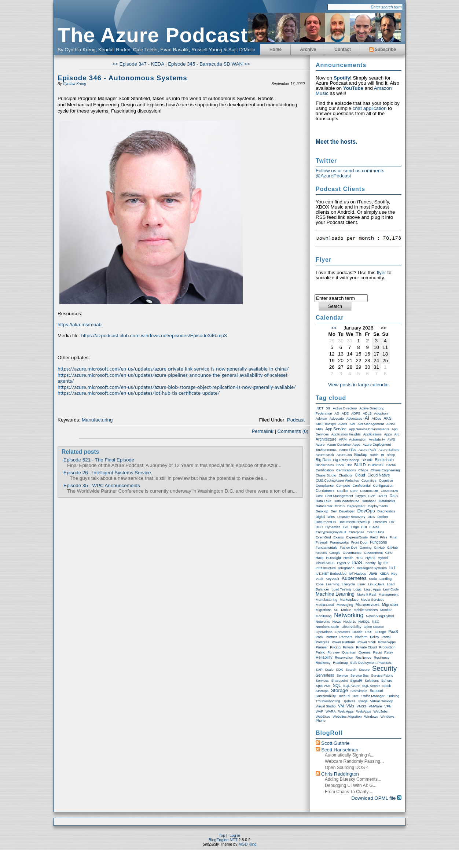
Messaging (345, 605)
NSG (375, 621)
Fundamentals (326, 547)
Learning (332, 584)
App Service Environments (369, 429)
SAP (319, 669)
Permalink (262, 431)
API (352, 424)
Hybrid (370, 558)
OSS (368, 632)
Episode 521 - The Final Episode (98, 460)
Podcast (296, 420)
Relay (388, 652)
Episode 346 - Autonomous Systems (122, 78)
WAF (319, 711)
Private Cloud (366, 647)
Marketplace (349, 599)
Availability (377, 439)
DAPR (382, 496)
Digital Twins (325, 517)
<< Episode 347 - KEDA (138, 64)
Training (393, 696)
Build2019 (375, 465)
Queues (365, 652)
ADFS (355, 413)
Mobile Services (366, 610)
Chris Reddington (340, 774)
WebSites (323, 716)
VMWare (375, 706)
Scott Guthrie (335, 743)
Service (342, 675)
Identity (370, 563)
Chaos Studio (326, 475)
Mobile (346, 610)
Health (348, 558)
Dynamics (332, 527)
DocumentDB (326, 522)
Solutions (372, 680)
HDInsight (333, 558)
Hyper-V (343, 563)
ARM (343, 439)
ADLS (367, 413)
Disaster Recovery (351, 517)
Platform (361, 637)
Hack (319, 558)
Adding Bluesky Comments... (353, 779)
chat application (370, 108)
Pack (319, 637)
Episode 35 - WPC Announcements (101, 485)
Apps (388, 434)
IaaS (357, 562)
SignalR (356, 680)
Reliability (324, 657)
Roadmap (340, 663)
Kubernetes (354, 578)
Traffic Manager (373, 696)
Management (389, 594)
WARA (331, 711)
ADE (345, 413)
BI (382, 455)
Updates (348, 701)
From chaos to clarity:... (349, 791)
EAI (345, 527)
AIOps (376, 418)
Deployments (378, 506)
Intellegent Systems (371, 568)
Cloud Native (378, 475)
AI (367, 418)
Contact (342, 49)
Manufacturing (97, 420)
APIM (390, 424)
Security (384, 668)
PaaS (393, 631)
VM (341, 706)
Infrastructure (326, 568)
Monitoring (324, 616)
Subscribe (382, 49)
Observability (351, 627)
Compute (343, 485)
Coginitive (369, 480)
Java (373, 573)
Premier (322, 647)
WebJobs (380, 711)
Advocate (337, 418)
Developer (347, 511)
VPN (387, 706)
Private (348, 647)
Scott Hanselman (340, 750)
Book (340, 465)
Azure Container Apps (343, 444)
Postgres (322, 642)
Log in (235, 835)
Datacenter (324, 506)
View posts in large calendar (358, 384)
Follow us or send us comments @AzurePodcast (350, 173)
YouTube (353, 88)
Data (394, 495)
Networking (348, 615)
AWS (391, 439)
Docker (382, 517)
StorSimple (358, 691)
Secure (364, 669)
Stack (386, 686)
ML (336, 610)
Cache (391, 465)
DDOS (340, 506)
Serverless (325, 675)
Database (369, 501)
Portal (386, 637)
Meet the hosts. (336, 142)
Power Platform (343, 642)
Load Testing (341, 589)
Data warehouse (346, 501)
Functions (378, 542)
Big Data (323, 459)
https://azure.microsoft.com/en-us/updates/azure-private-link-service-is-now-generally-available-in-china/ (173, 368)
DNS (371, 517)
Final (393, 537)
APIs (319, 429)
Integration (346, 568)
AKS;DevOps (326, 424)
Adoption (381, 413)
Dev (334, 511)
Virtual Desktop (381, 701)
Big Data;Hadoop (346, 460)
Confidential (362, 485)
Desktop (322, 511)
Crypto (361, 496)
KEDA (384, 573)
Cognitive (386, 480)
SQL (337, 685)
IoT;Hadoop (358, 573)
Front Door (359, 542)
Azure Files (347, 450)
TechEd (344, 696)
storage (339, 690)
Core (353, 491)
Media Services (372, 599)
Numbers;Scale (327, 627)
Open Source (374, 627)
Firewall (321, 542)
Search (350, 669)
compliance (325, 485)
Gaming (366, 547)
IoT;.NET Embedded (331, 573)
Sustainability (326, 696)
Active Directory (345, 408)
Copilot (342, 491)
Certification (325, 470)
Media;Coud (325, 605)
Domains (380, 522)
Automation (357, 439)
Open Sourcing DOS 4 (346, 767)
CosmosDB (389, 491)
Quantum (349, 652)
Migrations (323, 610)
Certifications (346, 470)
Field (374, 537)
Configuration (383, 485)
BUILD (360, 465)
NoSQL (364, 621)
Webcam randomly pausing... (354, 761)
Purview (333, 652)
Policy (374, 637)
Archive (308, 49)
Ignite (383, 562)
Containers (325, 490)
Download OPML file (376, 798)
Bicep (391, 455)
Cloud (360, 475)
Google (334, 553)
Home (275, 49)
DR (391, 522)
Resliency (323, 663)
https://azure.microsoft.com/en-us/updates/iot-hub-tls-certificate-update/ (139, 393)
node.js (350, 621)
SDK (339, 669)
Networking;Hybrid (380, 616)
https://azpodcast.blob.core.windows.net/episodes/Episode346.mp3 (154, 335)
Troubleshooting (328, 701)
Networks (323, 621)
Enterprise (356, 532)
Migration (390, 604)
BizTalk (366, 460)
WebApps (363, 711)
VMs (350, 706)
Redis (377, 652)
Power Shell (366, 642)
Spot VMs (323, 686)
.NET (319, 408)
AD (336, 413)
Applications (372, 434)
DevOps (366, 511)
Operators (342, 632)
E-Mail (374, 527)
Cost (319, 496)
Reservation (344, 657)
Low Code (391, 589)
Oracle (358, 632)
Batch (374, 455)
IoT (392, 567)
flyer (381, 272)
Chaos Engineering (385, 470)
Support (376, 690)
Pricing (335, 647)
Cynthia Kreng (74, 84)
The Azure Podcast (153, 35)
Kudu (373, 579)
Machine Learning (335, 594)
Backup (360, 454)
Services (322, 680)
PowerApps (387, 642)
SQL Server (371, 686)
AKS (388, 418)
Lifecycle (348, 584)
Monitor (386, 610)
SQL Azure (351, 686)
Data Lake (323, 501)
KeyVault (332, 579)
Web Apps (345, 711)
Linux (361, 584)
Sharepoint (339, 680)
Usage (363, 701)
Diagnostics (386, 511)
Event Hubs (375, 532)
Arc (397, 434)
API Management (370, 424)
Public (320, 652)
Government (373, 553)
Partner (331, 637)
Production (387, 647)
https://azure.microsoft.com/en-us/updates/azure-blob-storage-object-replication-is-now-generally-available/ (177, 387)
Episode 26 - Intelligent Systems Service (107, 472)
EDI (364, 527)
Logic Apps (372, 589)
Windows (371, 716)
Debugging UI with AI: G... (351, 785)
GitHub (379, 547)
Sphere (386, 680)
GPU (389, 553)
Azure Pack (367, 450)
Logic (357, 589)
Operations (324, 632)
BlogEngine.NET (223, 840)
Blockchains (325, 465)
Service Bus (359, 675)
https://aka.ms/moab (80, 324)
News (337, 621)
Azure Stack (325, 455)
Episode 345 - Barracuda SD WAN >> (209, 64)
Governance (352, 553)
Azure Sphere (389, 450)
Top (222, 835)
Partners (345, 637)
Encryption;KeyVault (331, 532)
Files (384, 537)
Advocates (354, 418)
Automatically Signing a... (349, 755)
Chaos (363, 470)
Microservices (367, 604)
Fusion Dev (348, 547)
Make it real (366, 594)
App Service (335, 429)
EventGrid (323, 537)
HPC (359, 558)
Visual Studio (325, 706)
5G (328, 408)
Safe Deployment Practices (371, 663)
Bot (349, 465)
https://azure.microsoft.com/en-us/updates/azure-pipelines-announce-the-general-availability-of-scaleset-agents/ (173, 378)
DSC (319, 527)
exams (338, 537)
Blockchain (384, 459)
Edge (355, 527)
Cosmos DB (369, 491)
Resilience (363, 657)
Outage (380, 632)
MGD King (247, 844)
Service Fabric (382, 675)
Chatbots (345, 475)
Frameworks (339, 542)
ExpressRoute (357, 537)
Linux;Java (376, 584)
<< (334, 328)
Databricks (387, 501)
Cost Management (339, 496)
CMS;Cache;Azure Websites (337, 480)
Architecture (326, 439)
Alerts (342, 424)
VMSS (361, 706)
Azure (320, 444)
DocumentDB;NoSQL (354, 522)
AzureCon (344, 455)
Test (355, 696)
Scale (329, 669)
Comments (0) (293, 431)
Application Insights (345, 434)
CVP (371, 496)
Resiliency (382, 657)
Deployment (356, 506)
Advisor (321, 418)
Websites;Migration (347, 716)
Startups (322, 691)
